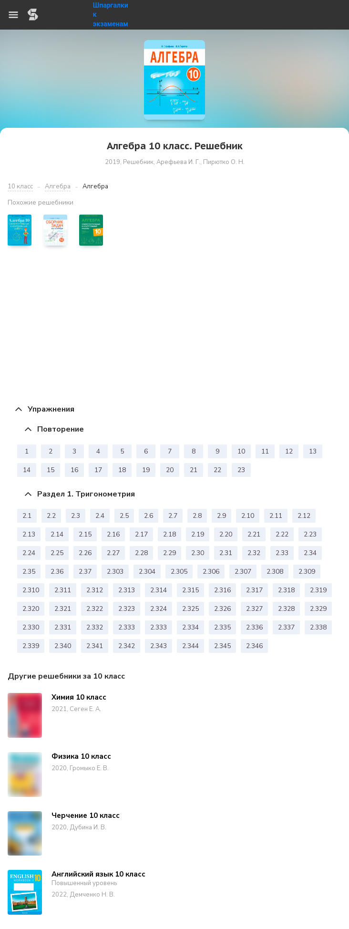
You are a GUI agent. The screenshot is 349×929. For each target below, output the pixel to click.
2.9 (221, 515)
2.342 (126, 645)
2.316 (222, 590)
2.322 (94, 608)
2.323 (126, 608)
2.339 (30, 645)
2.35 (28, 571)
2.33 (282, 552)
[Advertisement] (174, 325)
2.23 (310, 534)
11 (265, 451)
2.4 (99, 515)
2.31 (225, 552)
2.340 (62, 645)
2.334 (190, 627)
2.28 (141, 552)
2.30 (197, 552)
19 (146, 470)
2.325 (190, 608)
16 (74, 470)
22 (217, 470)
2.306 (211, 571)
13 (313, 451)
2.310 (30, 590)
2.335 (222, 627)
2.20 (225, 534)
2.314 (158, 590)
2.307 (243, 571)
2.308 (275, 571)
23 (241, 470)
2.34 (310, 552)
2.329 (318, 608)
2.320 (30, 608)
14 (27, 470)
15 (50, 470)
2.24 (28, 552)
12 (289, 451)
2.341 (94, 645)
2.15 (85, 534)
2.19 (197, 534)
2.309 (306, 571)
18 (122, 470)
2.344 (190, 645)
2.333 (126, 627)
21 (193, 470)
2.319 (318, 590)
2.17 (141, 534)
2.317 (254, 590)
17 (98, 470)
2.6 (148, 515)
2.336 (254, 627)
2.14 (57, 534)
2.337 (286, 627)
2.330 (30, 627)
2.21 (253, 534)
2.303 (115, 571)
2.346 (254, 645)
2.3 (75, 515)
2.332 (94, 627)
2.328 (286, 608)
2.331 (62, 627)
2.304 (147, 571)
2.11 (275, 515)
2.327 (254, 608)
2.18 (169, 534)
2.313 (126, 590)
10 (241, 451)
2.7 (172, 515)
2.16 (113, 534)
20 (170, 470)
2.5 (124, 515)
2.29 (169, 552)
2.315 (190, 590)
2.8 (197, 515)
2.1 (26, 515)
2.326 (222, 608)
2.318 (286, 590)
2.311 (62, 590)
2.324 (158, 608)
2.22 (282, 534)
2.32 (253, 552)
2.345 (222, 645)
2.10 (247, 515)
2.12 (304, 515)
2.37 (85, 571)
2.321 (62, 608)
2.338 (318, 627)
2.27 (113, 552)
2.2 (51, 515)
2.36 (57, 571)
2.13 (28, 534)
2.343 (158, 645)
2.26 (85, 552)
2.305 (179, 571)
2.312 (94, 590)
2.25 (57, 552)
